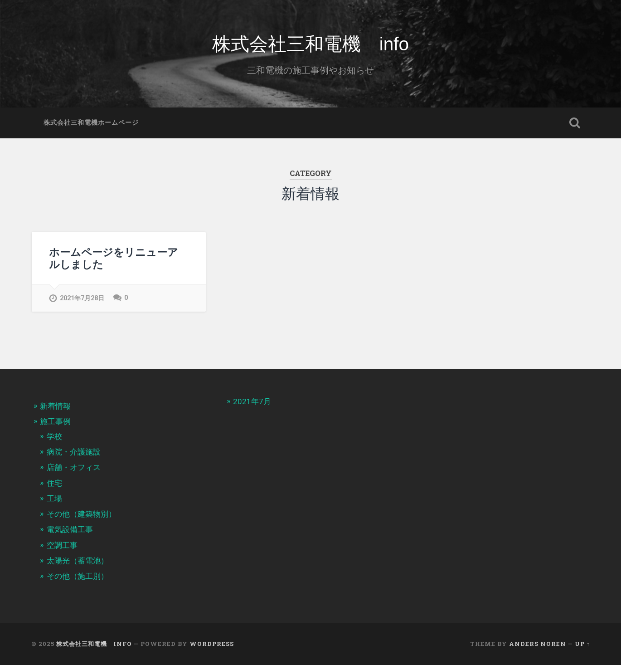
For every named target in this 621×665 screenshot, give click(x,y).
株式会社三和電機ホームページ (91, 122)
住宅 (54, 483)
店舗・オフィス (74, 467)
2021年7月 (252, 401)
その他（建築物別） (81, 513)
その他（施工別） (77, 576)
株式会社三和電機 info (310, 44)
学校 (54, 436)
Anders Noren (537, 643)
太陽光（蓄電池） (77, 560)
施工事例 (55, 421)
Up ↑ (582, 643)
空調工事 (62, 545)
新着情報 (55, 406)
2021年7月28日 (82, 298)
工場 (54, 498)
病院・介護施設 (74, 451)
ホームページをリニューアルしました (113, 258)
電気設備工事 (70, 529)
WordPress (211, 643)
